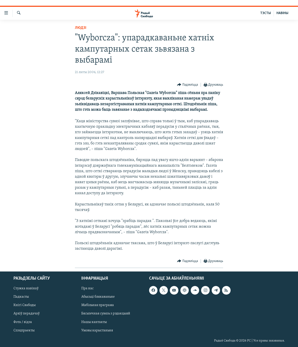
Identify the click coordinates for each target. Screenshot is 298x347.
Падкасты (21, 297)
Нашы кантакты (94, 322)
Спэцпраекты (24, 330)
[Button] (187, 85)
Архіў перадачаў (26, 313)
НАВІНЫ (282, 13)
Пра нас (87, 288)
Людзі (80, 28)
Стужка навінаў (26, 288)
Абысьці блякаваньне (98, 297)
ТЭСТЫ (265, 13)
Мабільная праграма (97, 305)
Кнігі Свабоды (24, 305)
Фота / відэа (22, 322)
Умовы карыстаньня (97, 330)
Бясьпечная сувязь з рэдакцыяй (105, 313)
